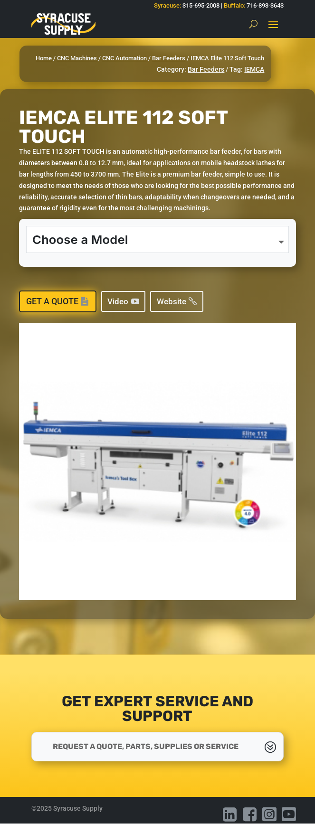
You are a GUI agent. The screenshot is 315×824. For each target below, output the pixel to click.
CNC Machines (77, 58)
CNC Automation (124, 58)
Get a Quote (52, 301)
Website (171, 301)
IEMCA (254, 69)
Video (117, 301)
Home (44, 58)
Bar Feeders (168, 58)
